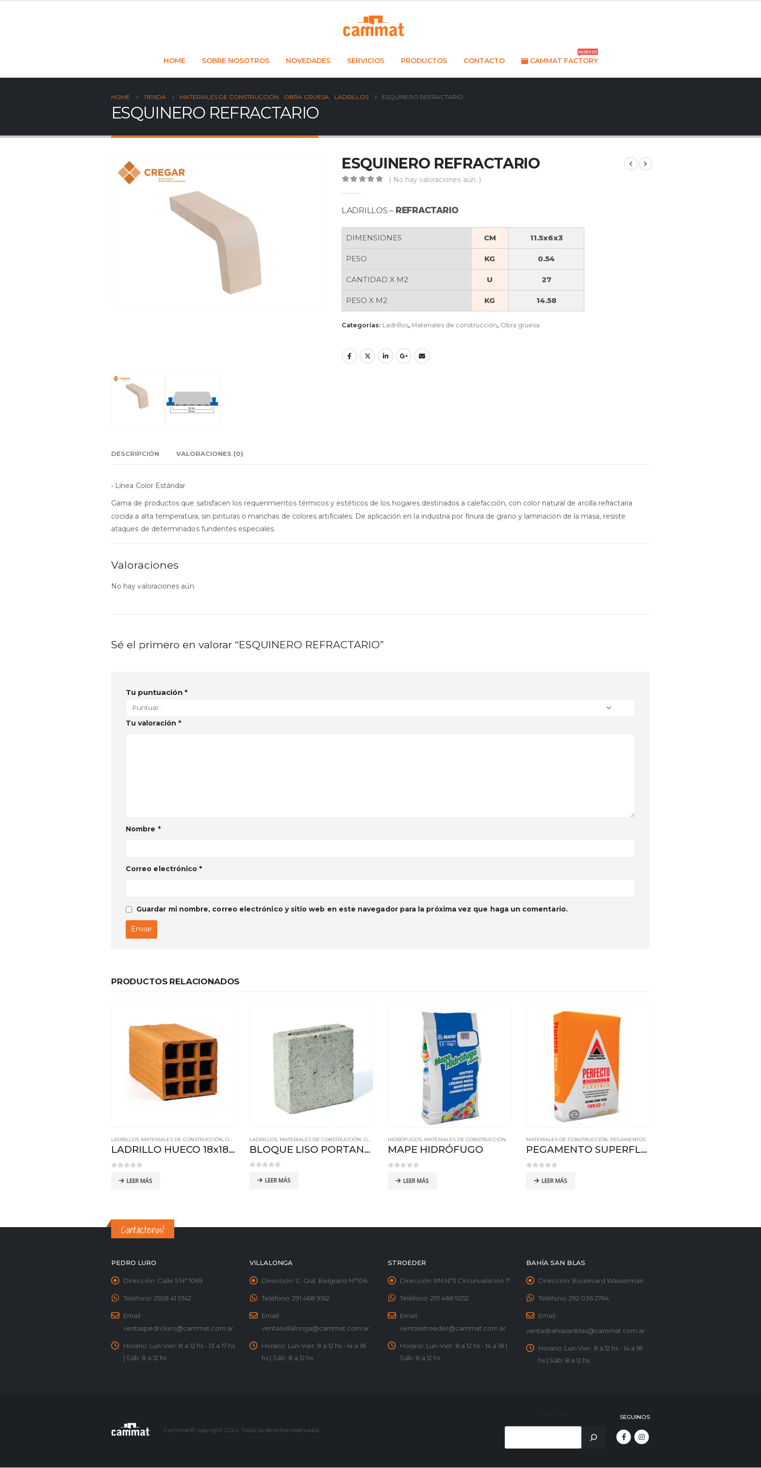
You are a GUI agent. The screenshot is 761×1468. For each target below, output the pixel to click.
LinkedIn (386, 356)
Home (174, 60)
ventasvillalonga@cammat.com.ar (315, 1329)
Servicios (365, 60)
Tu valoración (153, 723)
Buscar (555, 1415)
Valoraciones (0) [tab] (209, 453)
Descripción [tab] (135, 453)
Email (422, 356)
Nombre (143, 829)
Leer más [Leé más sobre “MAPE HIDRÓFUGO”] (416, 1181)
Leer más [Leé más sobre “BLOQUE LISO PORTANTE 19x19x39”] (278, 1180)
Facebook (349, 356)
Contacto (484, 60)
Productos (424, 60)
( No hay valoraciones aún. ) (435, 180)
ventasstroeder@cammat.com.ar (453, 1329)
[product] (173, 1065)
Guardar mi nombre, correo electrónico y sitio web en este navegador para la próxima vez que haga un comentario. (352, 909)
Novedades (308, 60)
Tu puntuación (157, 692)
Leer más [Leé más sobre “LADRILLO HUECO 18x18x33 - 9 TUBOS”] (139, 1181)
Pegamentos (627, 1139)
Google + (404, 356)
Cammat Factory (559, 58)
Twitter (367, 356)
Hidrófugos (405, 1139)
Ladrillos (395, 325)
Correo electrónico (164, 868)
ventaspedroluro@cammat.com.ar (178, 1329)
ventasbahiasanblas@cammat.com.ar (585, 1331)
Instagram (641, 1437)
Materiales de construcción (454, 325)
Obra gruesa (520, 325)
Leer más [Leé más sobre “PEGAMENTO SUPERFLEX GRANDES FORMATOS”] (554, 1181)
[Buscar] (593, 1438)
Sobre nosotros (235, 60)
